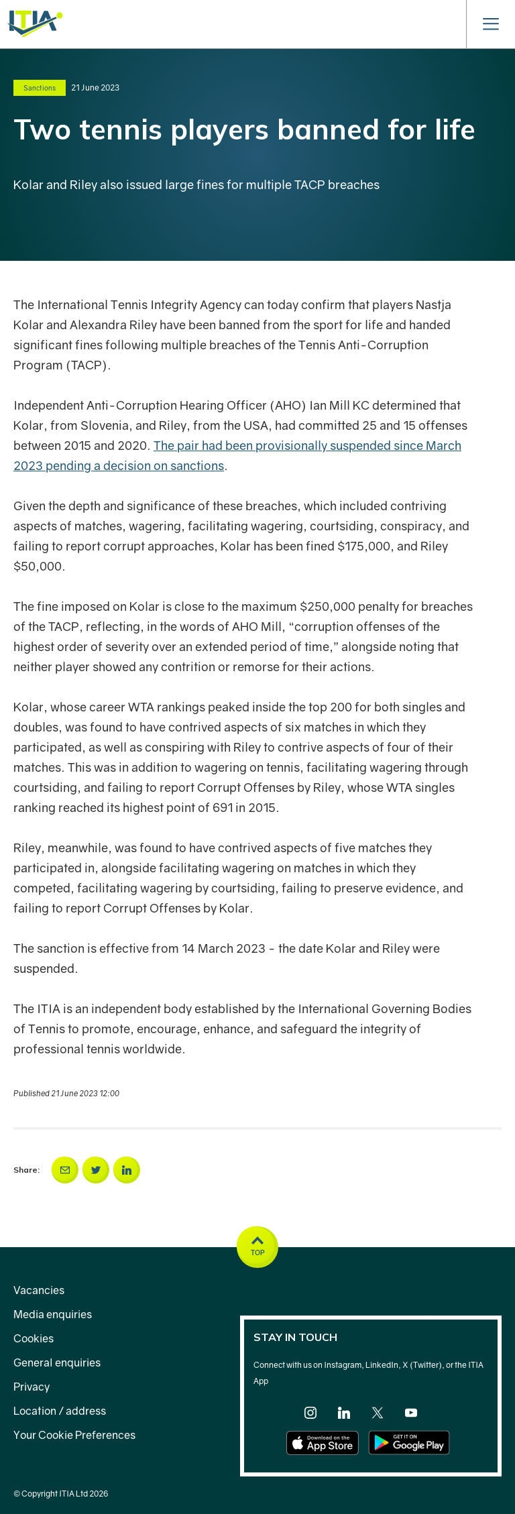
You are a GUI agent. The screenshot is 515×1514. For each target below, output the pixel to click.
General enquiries (57, 1362)
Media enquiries (52, 1314)
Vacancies (38, 1290)
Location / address (59, 1410)
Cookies (33, 1338)
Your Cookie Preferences (74, 1435)
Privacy (31, 1386)
